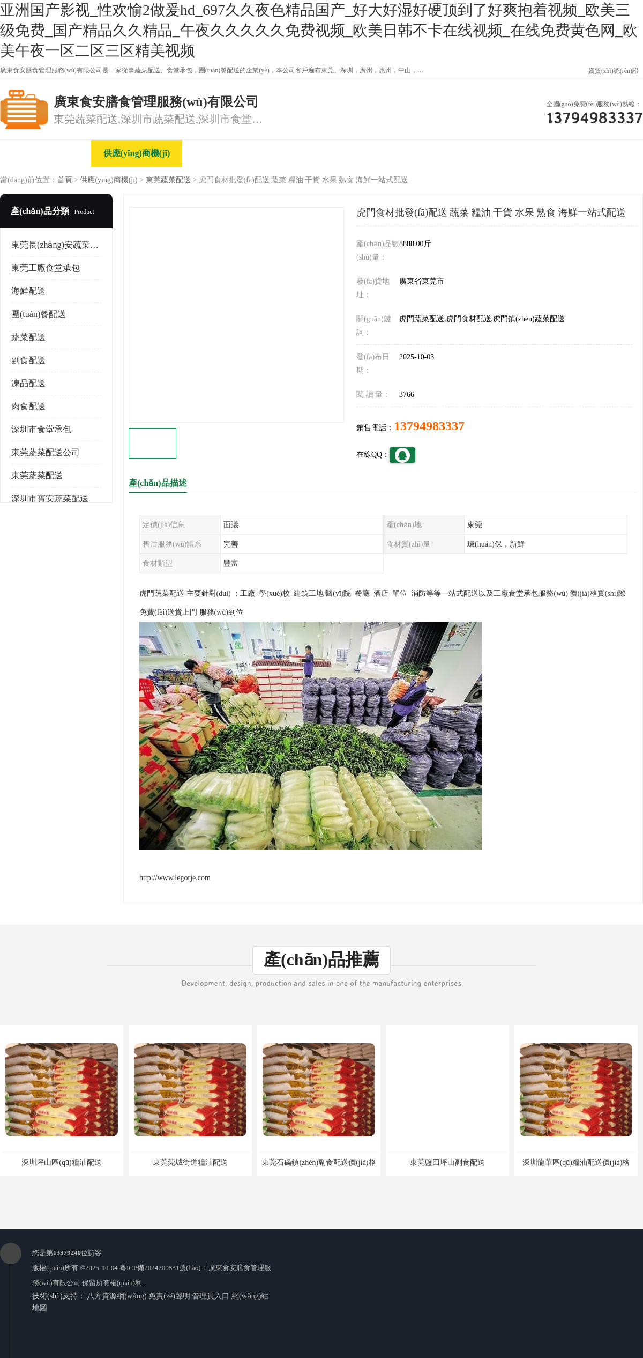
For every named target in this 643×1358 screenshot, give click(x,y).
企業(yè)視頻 (228, 153)
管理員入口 (210, 1296)
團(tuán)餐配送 (38, 314)
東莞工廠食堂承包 (45, 267)
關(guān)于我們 (319, 153)
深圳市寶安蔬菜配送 (49, 498)
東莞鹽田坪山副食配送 (447, 1162)
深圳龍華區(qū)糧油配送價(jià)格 (576, 1162)
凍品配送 (28, 383)
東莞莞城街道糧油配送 (190, 1162)
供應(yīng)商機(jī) (136, 153)
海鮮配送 (28, 291)
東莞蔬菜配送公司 (45, 452)
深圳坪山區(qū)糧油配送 (61, 1162)
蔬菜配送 (28, 337)
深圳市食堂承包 (41, 429)
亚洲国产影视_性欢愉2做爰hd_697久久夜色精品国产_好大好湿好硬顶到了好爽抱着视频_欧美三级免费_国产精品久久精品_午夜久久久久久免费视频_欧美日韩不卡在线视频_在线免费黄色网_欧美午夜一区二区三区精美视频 (319, 30)
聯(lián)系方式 (592, 153)
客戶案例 (501, 153)
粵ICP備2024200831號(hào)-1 (163, 1268)
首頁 (64, 180)
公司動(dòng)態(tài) (410, 153)
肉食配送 (28, 406)
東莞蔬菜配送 (168, 180)
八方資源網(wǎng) (116, 1296)
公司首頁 (45, 153)
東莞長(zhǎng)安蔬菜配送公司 (67, 244)
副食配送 (28, 360)
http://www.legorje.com (175, 878)
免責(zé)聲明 (169, 1296)
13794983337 (429, 426)
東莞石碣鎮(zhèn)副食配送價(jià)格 (318, 1162)
